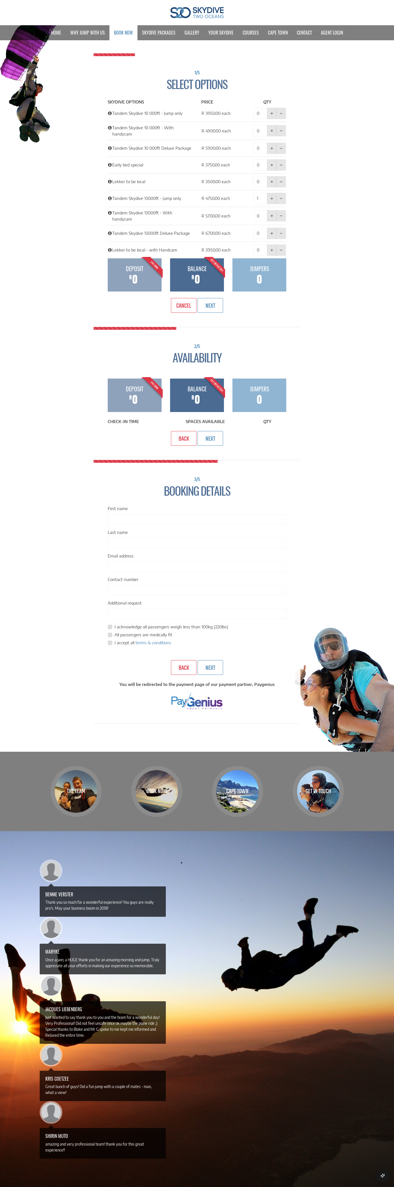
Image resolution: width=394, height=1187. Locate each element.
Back (184, 439)
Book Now (123, 32)
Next (210, 306)
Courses (251, 32)
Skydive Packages (158, 32)
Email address (121, 555)
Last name (118, 532)
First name (118, 508)
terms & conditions (153, 642)
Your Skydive (221, 32)
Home (56, 32)
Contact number (123, 579)
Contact (304, 32)
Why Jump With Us (87, 32)
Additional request (125, 602)
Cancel (183, 306)
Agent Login (332, 32)
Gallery (192, 32)
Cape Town (278, 32)
